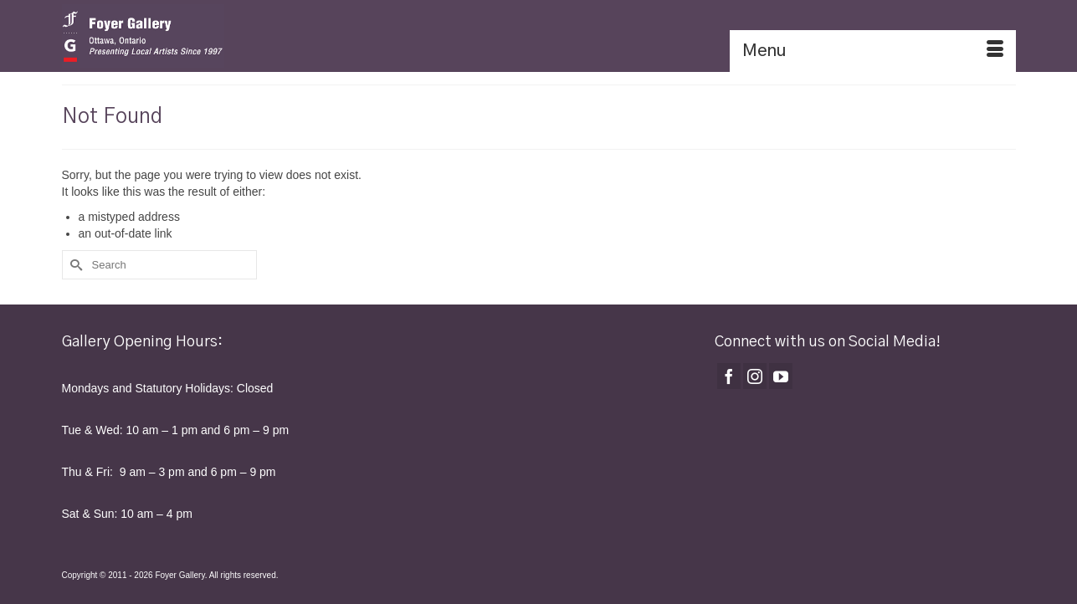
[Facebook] (729, 376)
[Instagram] (755, 376)
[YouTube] (780, 376)
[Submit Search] (74, 264)
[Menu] (873, 51)
